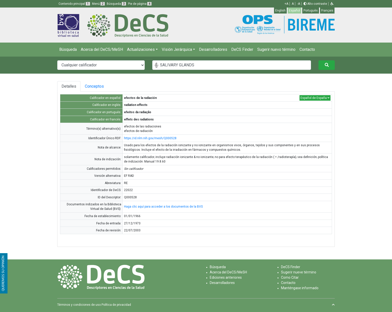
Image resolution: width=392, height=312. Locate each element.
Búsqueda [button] (116, 4)
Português (311, 10)
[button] (332, 4)
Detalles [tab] (69, 86)
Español (294, 10)
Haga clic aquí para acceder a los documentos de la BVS (163, 206)
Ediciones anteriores (226, 277)
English (280, 10)
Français (327, 10)
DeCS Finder (242, 49)
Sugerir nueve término (298, 272)
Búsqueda (68, 49)
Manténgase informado (299, 288)
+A (286, 4)
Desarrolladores (213, 49)
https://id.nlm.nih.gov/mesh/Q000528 (150, 138)
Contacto (307, 49)
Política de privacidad (116, 304)
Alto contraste (315, 4)
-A (298, 4)
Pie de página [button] (140, 4)
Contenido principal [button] (74, 4)
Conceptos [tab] (98, 86)
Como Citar (290, 277)
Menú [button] (98, 4)
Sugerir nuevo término (276, 49)
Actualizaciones (141, 49)
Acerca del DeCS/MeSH (102, 49)
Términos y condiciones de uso (79, 304)
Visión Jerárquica (177, 49)
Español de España (315, 98)
